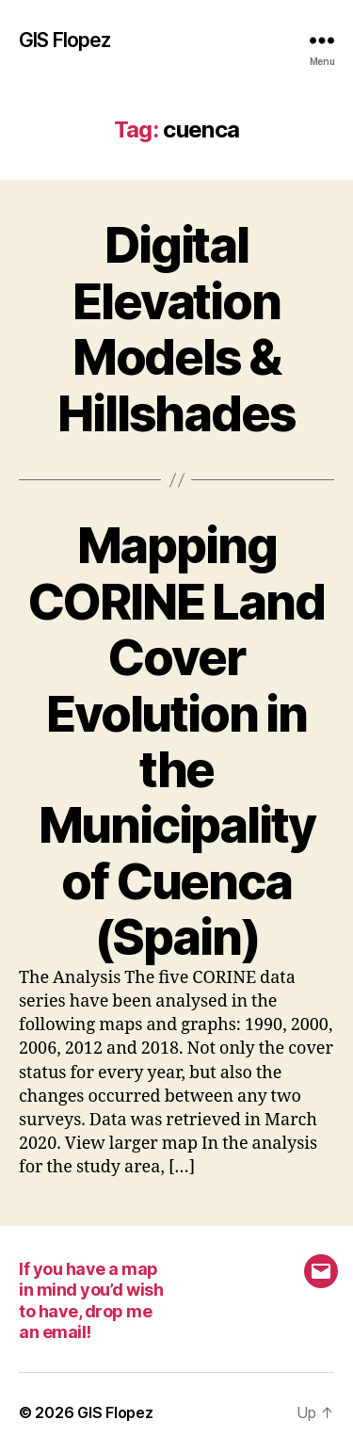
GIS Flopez (64, 40)
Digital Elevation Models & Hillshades (176, 329)
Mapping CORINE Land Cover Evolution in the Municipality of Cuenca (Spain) (176, 741)
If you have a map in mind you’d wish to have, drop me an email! (91, 1301)
